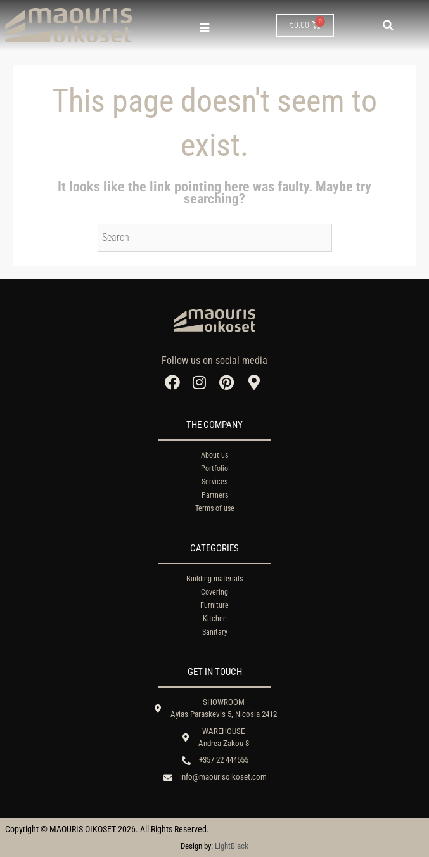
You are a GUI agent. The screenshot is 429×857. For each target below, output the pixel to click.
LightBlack (231, 846)
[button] (388, 25)
